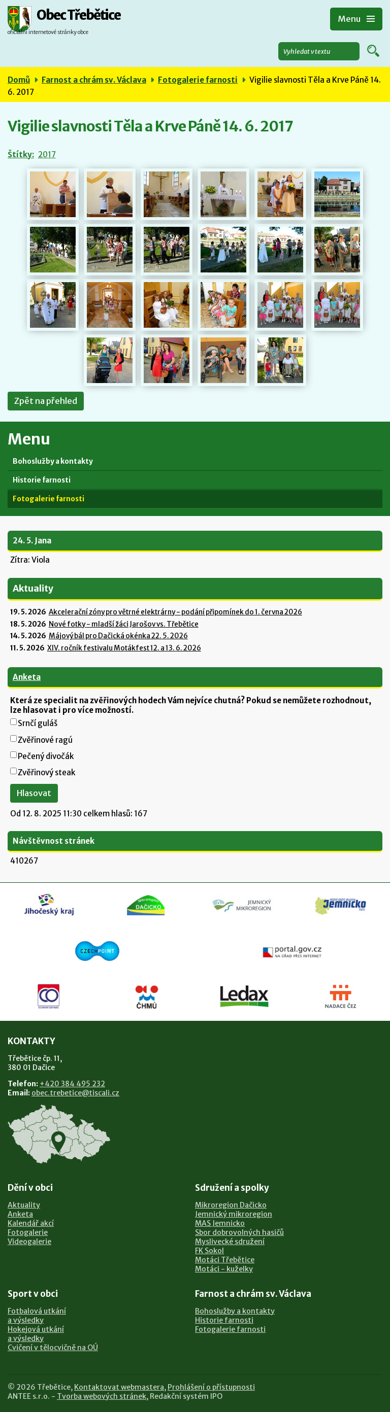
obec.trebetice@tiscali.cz (75, 1092)
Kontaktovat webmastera (119, 1387)
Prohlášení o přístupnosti (211, 1387)
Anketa (27, 677)
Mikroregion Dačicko (231, 1205)
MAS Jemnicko (220, 1223)
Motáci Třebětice (224, 1259)
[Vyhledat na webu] (319, 51)
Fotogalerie (28, 1232)
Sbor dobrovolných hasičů (239, 1232)
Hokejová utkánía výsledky (36, 1334)
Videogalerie (29, 1241)
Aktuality (24, 1205)
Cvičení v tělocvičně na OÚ (53, 1347)
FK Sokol (209, 1250)
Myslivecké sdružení (230, 1241)
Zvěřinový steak (46, 772)
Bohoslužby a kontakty (53, 461)
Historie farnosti (42, 480)
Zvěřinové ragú (45, 740)
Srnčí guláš (37, 723)
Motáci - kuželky (224, 1268)
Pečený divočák (46, 756)
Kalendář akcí (31, 1223)
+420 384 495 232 (72, 1083)
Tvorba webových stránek (101, 1396)
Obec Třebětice (78, 15)
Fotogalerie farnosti (198, 80)
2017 (47, 154)
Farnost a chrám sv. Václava (94, 80)
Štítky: (21, 154)
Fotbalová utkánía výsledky (37, 1315)
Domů (19, 80)
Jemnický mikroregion (233, 1214)
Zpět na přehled (45, 401)
